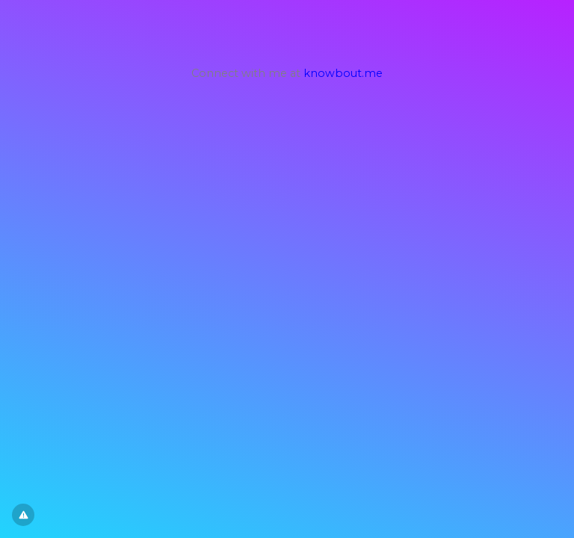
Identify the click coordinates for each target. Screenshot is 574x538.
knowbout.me (343, 73)
